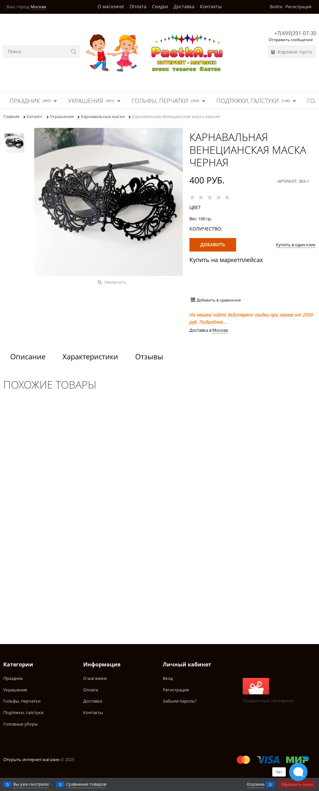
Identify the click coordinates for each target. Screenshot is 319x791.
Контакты (211, 6)
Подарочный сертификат (268, 691)
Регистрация (298, 7)
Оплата (138, 6)
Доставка (184, 6)
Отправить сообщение (291, 39)
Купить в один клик (296, 245)
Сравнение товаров (86, 784)
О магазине (111, 6)
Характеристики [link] (90, 356)
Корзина (255, 784)
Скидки (160, 6)
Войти (276, 7)
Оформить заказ (297, 784)
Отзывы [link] (149, 356)
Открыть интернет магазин (31, 759)
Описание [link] (27, 356)
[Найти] (74, 51)
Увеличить (115, 282)
